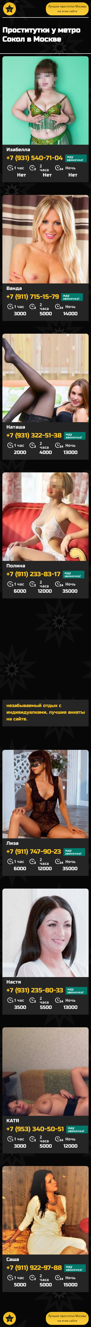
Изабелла (18, 150)
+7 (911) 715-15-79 (44, 297)
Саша (12, 1259)
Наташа (15, 427)
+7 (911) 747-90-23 (45, 852)
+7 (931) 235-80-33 (46, 991)
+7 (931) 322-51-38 (46, 436)
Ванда (14, 288)
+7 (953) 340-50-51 (47, 1129)
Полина (15, 566)
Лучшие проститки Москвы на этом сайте (67, 8)
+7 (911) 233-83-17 (45, 574)
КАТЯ (12, 1121)
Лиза (12, 843)
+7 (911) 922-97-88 (46, 1268)
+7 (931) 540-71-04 (46, 158)
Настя (13, 982)
